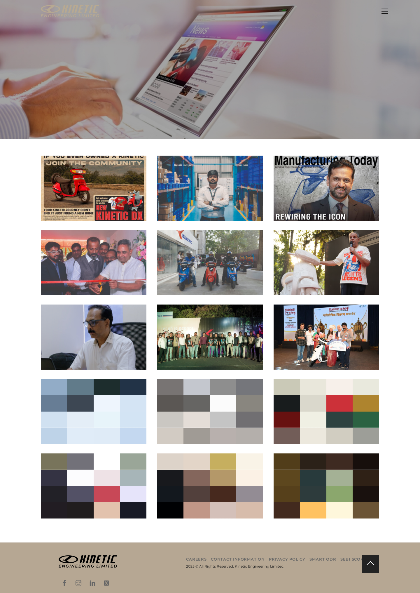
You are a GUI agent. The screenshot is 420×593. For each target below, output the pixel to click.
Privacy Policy (287, 559)
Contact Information (238, 559)
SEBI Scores (354, 559)
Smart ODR (322, 559)
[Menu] (385, 11)
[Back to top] (370, 564)
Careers (196, 559)
